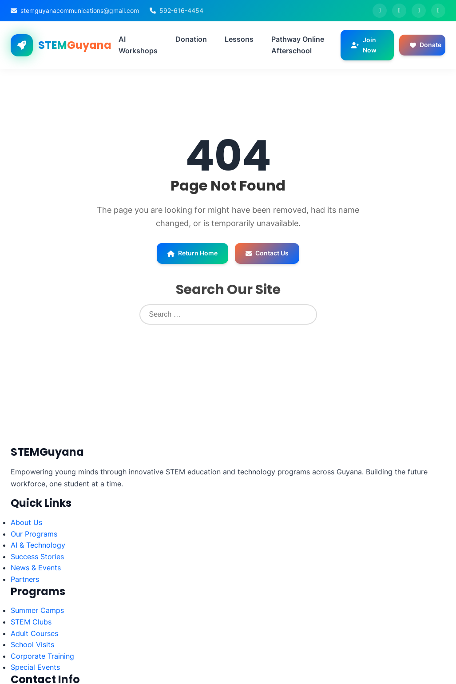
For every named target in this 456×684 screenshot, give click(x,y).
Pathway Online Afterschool (297, 45)
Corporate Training (42, 656)
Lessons (239, 39)
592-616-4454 (181, 10)
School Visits (32, 644)
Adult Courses (34, 633)
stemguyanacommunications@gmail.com (79, 10)
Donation (191, 39)
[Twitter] (399, 11)
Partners (25, 579)
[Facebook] (380, 11)
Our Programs (34, 533)
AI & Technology (38, 545)
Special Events (35, 667)
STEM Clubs (31, 621)
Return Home (192, 253)
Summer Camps (37, 610)
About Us (26, 522)
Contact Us (267, 253)
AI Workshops (138, 45)
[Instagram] (419, 11)
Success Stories (37, 556)
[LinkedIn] (438, 11)
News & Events (36, 567)
